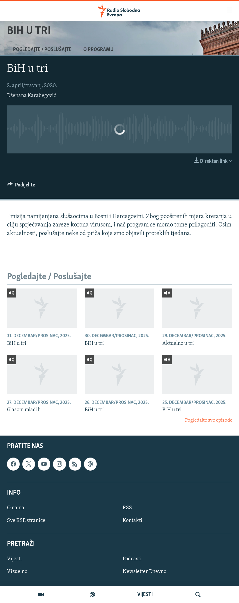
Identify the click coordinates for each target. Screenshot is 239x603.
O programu (98, 49)
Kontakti (132, 520)
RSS (127, 508)
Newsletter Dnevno (144, 571)
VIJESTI (145, 594)
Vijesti (14, 559)
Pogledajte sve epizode (208, 420)
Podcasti (132, 559)
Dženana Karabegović (31, 95)
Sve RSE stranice (26, 520)
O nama (15, 508)
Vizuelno (17, 571)
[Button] (21, 186)
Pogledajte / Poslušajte (42, 49)
